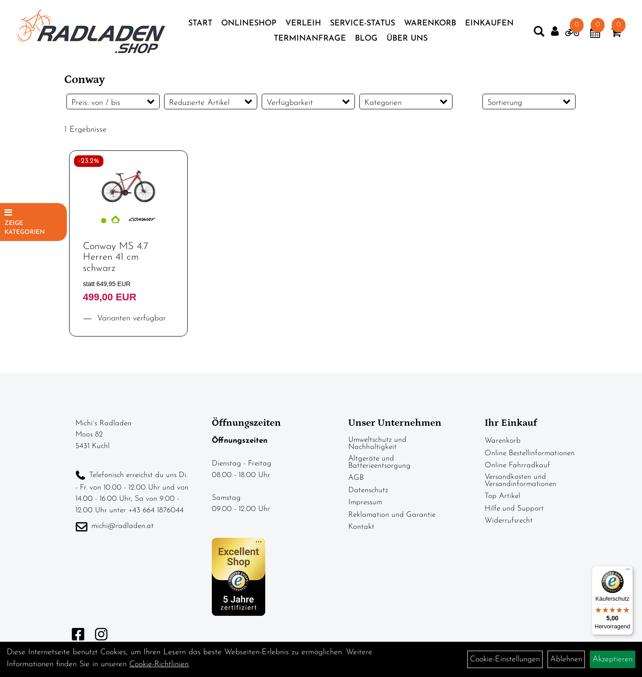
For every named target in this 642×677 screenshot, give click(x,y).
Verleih (303, 25)
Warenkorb (430, 25)
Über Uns (407, 41)
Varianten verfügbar (130, 325)
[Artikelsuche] (533, 35)
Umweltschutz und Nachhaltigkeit (377, 450)
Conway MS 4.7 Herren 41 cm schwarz (115, 264)
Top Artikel (502, 503)
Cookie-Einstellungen (505, 659)
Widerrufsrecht (509, 527)
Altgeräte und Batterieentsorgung (379, 468)
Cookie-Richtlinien (159, 664)
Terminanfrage (310, 41)
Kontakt (361, 533)
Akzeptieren (613, 659)
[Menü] (627, 571)
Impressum (365, 509)
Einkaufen (489, 25)
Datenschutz (368, 497)
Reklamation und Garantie (392, 521)
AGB (356, 484)
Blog (366, 41)
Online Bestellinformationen (530, 460)
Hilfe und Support (514, 515)
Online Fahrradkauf (517, 472)
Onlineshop (248, 25)
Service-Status (362, 25)
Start (200, 25)
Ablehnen (566, 659)
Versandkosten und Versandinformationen (520, 487)
